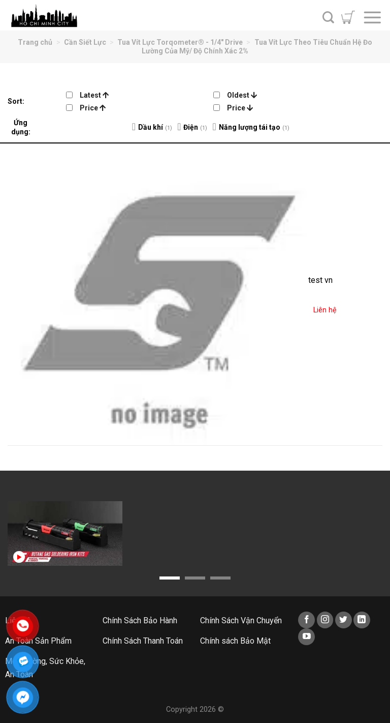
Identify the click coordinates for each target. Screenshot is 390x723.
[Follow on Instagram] (325, 620)
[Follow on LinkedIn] (361, 620)
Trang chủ (35, 42)
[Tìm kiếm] (328, 17)
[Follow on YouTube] (306, 636)
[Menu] (372, 17)
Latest (94, 95)
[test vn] (158, 294)
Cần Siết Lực (85, 42)
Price (93, 108)
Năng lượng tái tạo (249, 127)
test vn (320, 280)
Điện (190, 127)
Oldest (242, 95)
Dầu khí (150, 127)
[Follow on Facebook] (306, 620)
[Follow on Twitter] (343, 620)
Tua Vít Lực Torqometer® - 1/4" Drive (180, 42)
